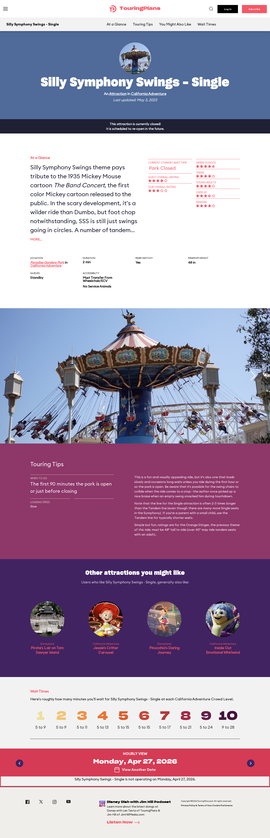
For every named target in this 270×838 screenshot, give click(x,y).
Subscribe (254, 9)
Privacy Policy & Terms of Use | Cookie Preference (207, 805)
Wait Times (207, 24)
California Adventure (148, 93)
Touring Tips (143, 24)
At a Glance (116, 24)
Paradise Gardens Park (47, 262)
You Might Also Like (175, 24)
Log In (227, 9)
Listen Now (124, 822)
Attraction (118, 93)
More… (36, 239)
